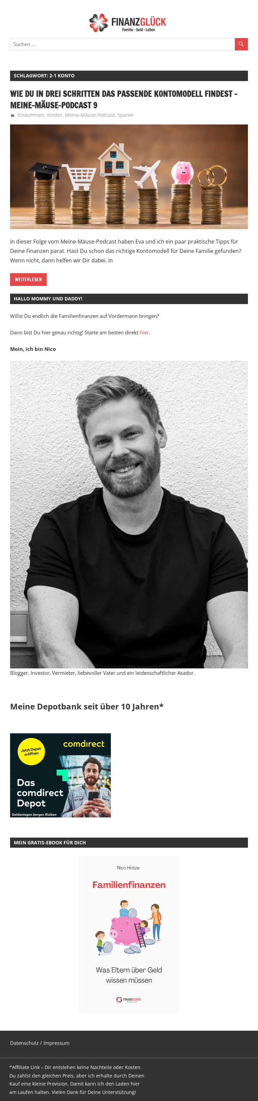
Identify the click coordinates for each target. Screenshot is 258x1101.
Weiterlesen (28, 279)
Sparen (126, 115)
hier (144, 332)
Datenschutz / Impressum (40, 1042)
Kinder (54, 115)
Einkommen (31, 115)
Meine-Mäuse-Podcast (90, 115)
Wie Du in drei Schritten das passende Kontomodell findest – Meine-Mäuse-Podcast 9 (123, 99)
